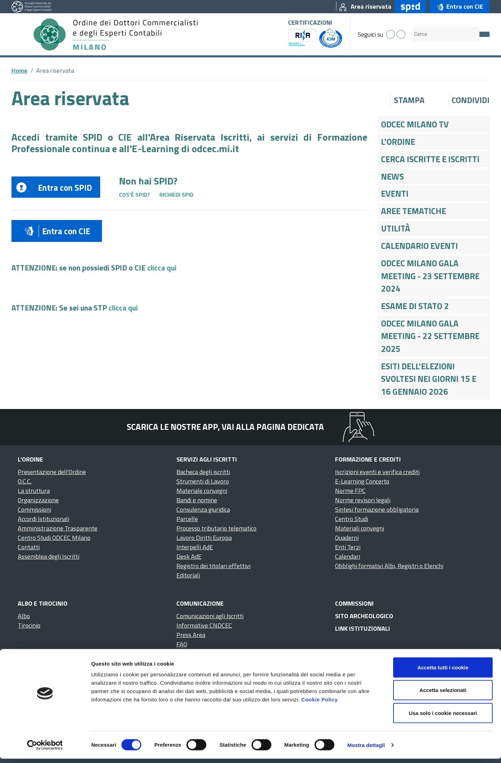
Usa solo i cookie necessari (443, 717)
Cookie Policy (319, 704)
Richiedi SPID (176, 194)
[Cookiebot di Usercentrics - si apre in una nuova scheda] (45, 749)
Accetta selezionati (442, 695)
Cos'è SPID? (134, 194)
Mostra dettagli (366, 749)
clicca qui (161, 267)
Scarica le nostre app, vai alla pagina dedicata (225, 426)
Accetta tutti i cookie (443, 672)
